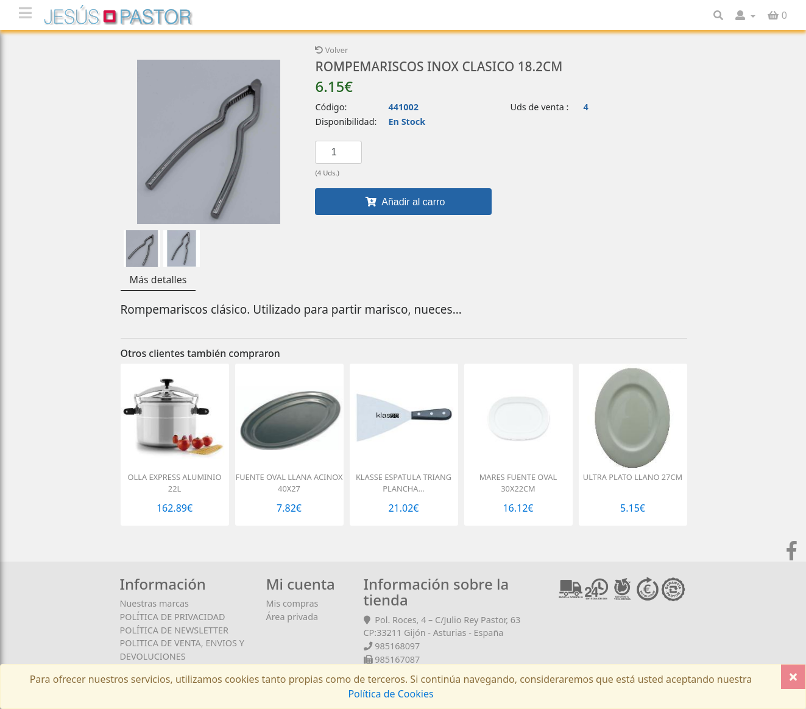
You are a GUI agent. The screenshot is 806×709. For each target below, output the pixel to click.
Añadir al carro (403, 202)
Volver (331, 49)
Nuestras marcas (154, 603)
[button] (745, 15)
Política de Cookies (390, 693)
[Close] (793, 677)
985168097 (397, 646)
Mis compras (292, 603)
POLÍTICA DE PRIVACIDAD (172, 617)
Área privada (292, 617)
